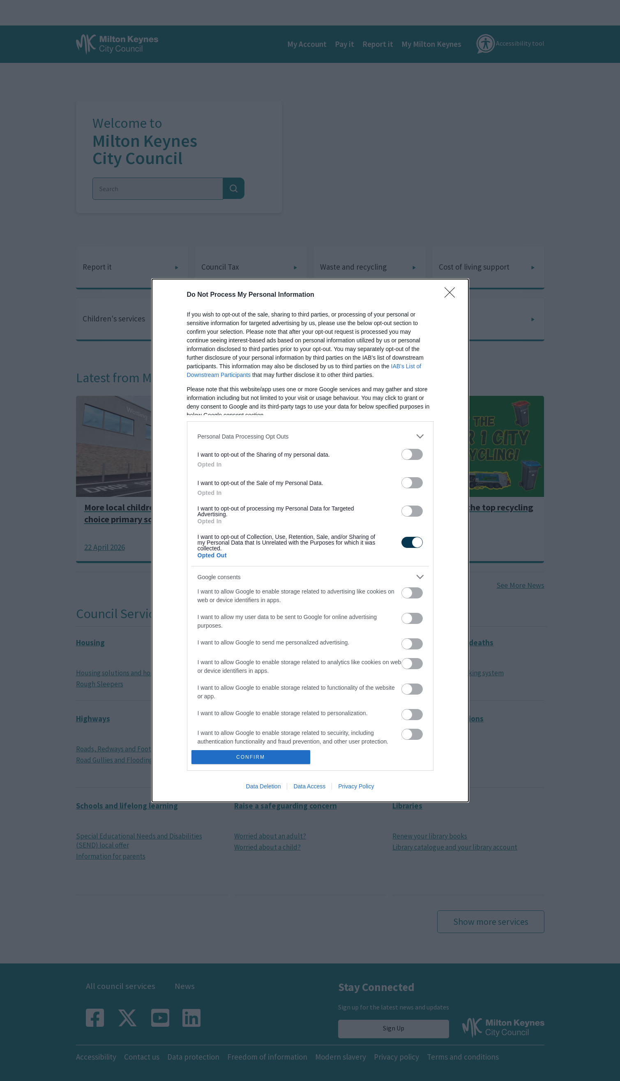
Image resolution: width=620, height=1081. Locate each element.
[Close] (452, 295)
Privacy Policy (356, 786)
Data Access (309, 786)
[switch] (412, 454)
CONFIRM (250, 757)
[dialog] (310, 540)
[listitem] (310, 436)
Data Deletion (263, 786)
